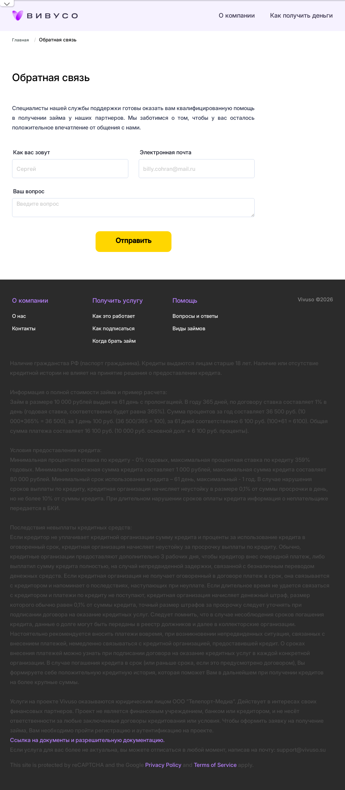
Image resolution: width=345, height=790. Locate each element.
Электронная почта (165, 152)
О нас (19, 316)
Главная (20, 39)
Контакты (24, 328)
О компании (237, 15)
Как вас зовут (31, 152)
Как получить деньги (301, 15)
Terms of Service (215, 764)
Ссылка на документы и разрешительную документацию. (87, 740)
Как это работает (113, 316)
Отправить (133, 240)
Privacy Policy (163, 764)
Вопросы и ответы (195, 316)
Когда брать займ (114, 340)
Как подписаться (113, 328)
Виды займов (188, 328)
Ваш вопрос (29, 191)
